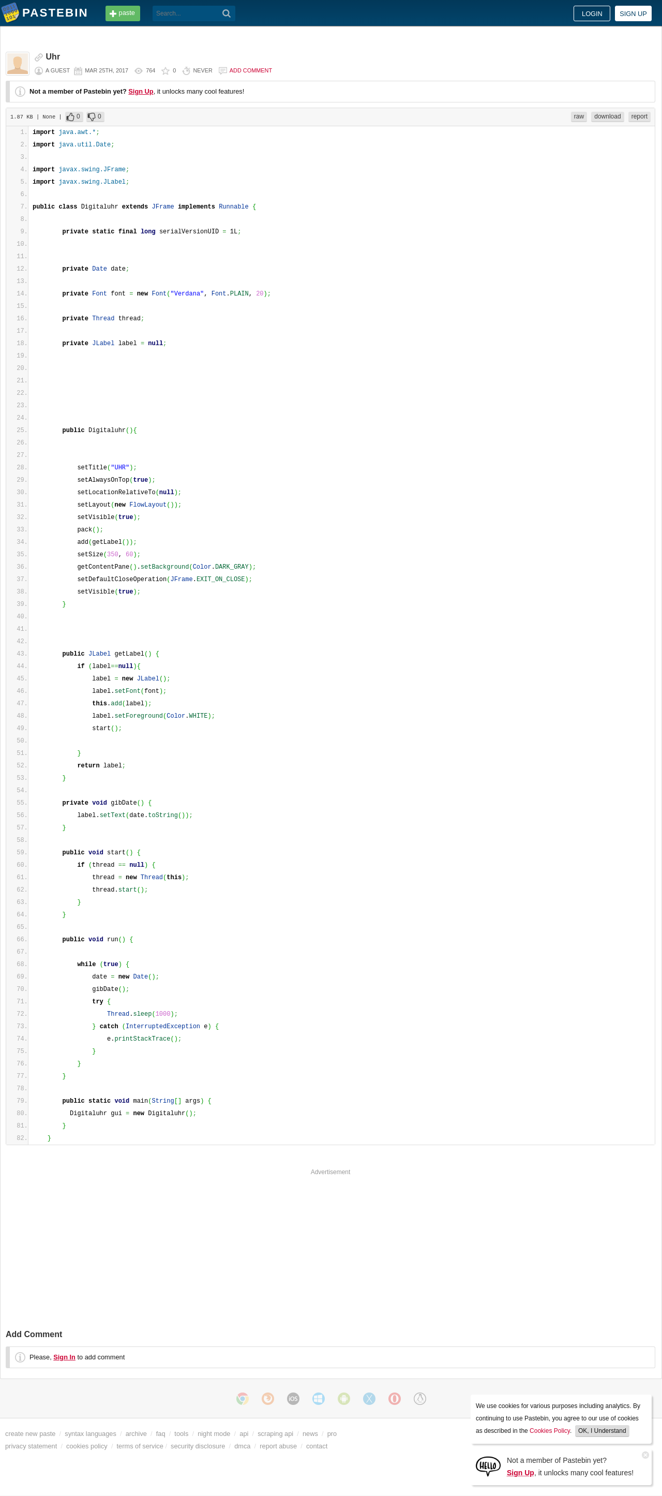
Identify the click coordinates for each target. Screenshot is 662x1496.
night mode (214, 1434)
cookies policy (87, 1446)
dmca (242, 1446)
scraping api (275, 1434)
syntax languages (90, 1434)
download (607, 116)
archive (136, 1434)
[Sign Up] (488, 1465)
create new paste (30, 1434)
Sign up (633, 14)
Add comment (251, 70)
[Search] (226, 13)
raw (579, 116)
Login (592, 14)
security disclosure (198, 1446)
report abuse (278, 1446)
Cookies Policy (550, 1430)
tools (181, 1434)
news (310, 1434)
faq (161, 1434)
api (243, 1434)
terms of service (140, 1446)
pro (332, 1434)
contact (316, 1446)
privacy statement (31, 1446)
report (639, 116)
